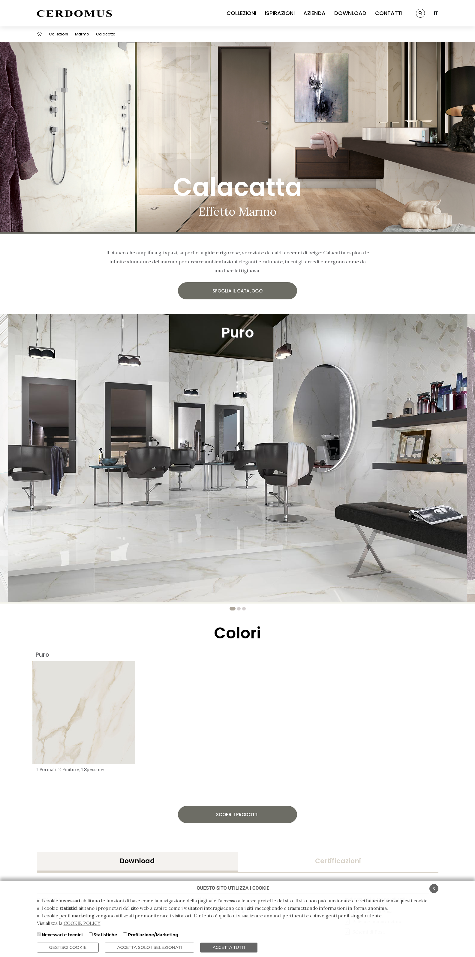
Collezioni (58, 34)
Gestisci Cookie (68, 947)
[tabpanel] (237, 458)
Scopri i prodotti (237, 814)
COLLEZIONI (241, 13)
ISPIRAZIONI (280, 13)
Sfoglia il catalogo (237, 291)
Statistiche (105, 934)
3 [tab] (244, 608)
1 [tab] (233, 608)
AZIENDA (314, 13)
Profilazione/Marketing (153, 934)
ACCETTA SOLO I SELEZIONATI (149, 947)
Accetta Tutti (228, 947)
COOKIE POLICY (82, 923)
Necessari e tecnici (62, 934)
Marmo (82, 34)
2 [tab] (239, 608)
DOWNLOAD (350, 13)
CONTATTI (388, 13)
